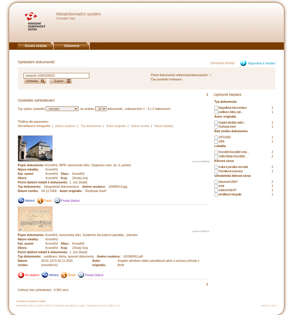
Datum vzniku (140, 126)
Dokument (71, 45)
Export (58, 81)
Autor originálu (116, 126)
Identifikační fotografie (34, 126)
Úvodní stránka (36, 45)
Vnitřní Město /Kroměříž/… (233, 156)
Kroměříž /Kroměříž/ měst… (234, 152)
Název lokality (164, 126)
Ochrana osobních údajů (30, 301)
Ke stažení (32, 275)
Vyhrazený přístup (222, 63)
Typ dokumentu (91, 126)
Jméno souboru (65, 126)
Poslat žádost (70, 200)
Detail (48, 200)
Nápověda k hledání (261, 63)
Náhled (30, 200)
